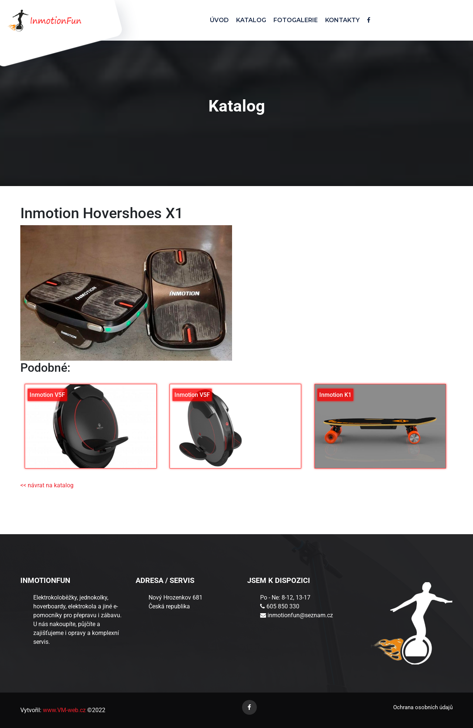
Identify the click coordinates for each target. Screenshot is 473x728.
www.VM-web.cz (63, 710)
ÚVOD (219, 20)
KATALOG (251, 20)
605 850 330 (282, 606)
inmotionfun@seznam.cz (300, 615)
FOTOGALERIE (295, 20)
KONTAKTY (342, 20)
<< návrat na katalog (47, 485)
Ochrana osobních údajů (423, 707)
